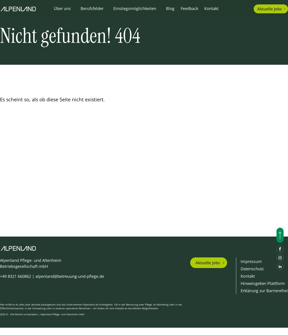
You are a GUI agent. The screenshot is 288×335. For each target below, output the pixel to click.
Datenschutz (252, 268)
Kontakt (211, 8)
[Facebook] (280, 249)
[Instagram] (280, 257)
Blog (170, 8)
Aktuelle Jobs (207, 262)
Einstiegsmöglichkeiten (134, 8)
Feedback (189, 8)
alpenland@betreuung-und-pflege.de (69, 276)
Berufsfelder (92, 8)
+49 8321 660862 (15, 276)
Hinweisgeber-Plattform (263, 283)
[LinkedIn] (280, 266)
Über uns (62, 8)
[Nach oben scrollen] (280, 235)
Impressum (251, 261)
